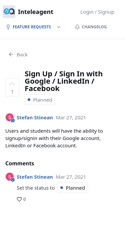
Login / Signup (97, 11)
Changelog (91, 27)
